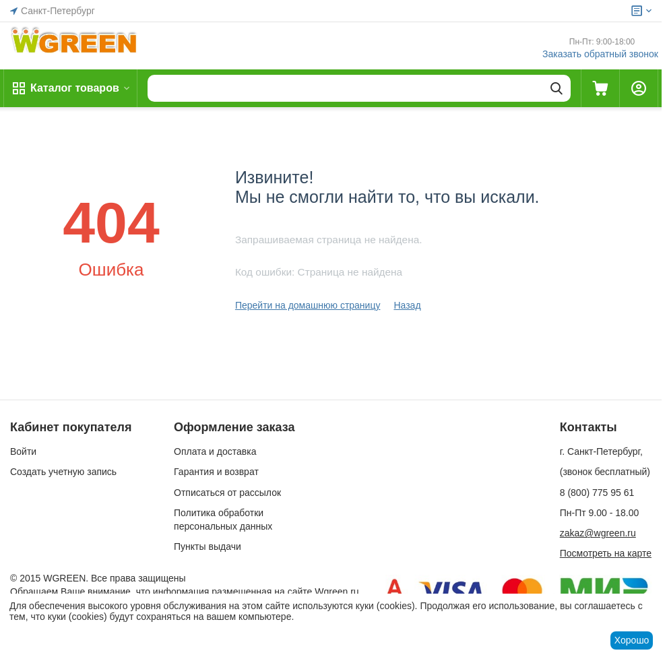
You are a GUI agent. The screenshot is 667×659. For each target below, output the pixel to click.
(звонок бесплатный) (605, 471)
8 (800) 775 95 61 (597, 492)
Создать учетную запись (63, 471)
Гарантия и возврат (216, 471)
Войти (23, 451)
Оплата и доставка (215, 451)
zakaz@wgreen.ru (598, 533)
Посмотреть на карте (606, 553)
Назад (406, 305)
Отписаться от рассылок (227, 492)
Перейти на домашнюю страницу (308, 305)
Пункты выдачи (207, 546)
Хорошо (631, 640)
